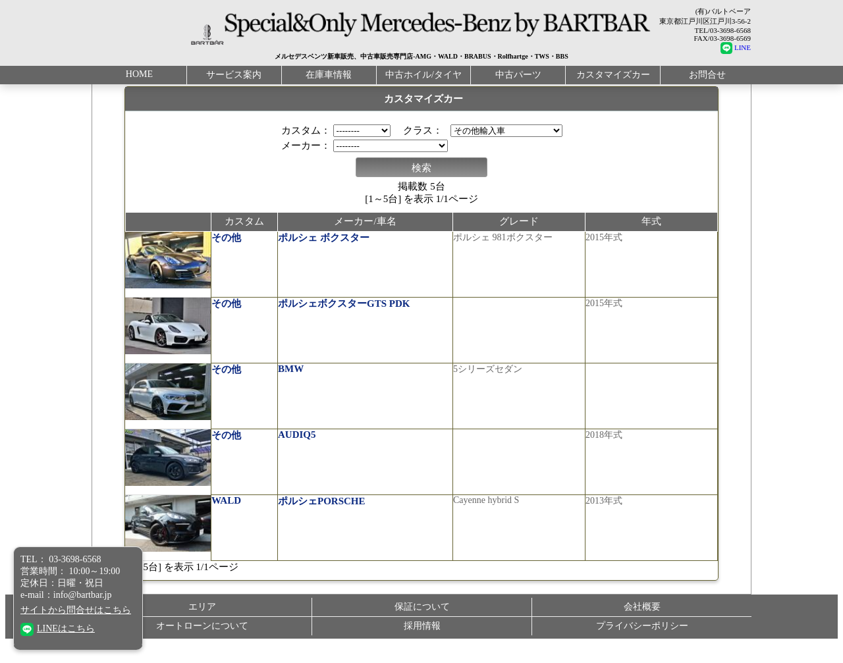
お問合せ (707, 71)
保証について (422, 615)
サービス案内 (233, 71)
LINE (736, 47)
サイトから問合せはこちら (75, 610)
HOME (139, 70)
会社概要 (642, 615)
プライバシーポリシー (642, 634)
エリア (202, 615)
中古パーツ (518, 71)
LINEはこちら (57, 628)
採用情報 (422, 634)
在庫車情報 (329, 71)
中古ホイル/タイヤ (423, 71)
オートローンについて (202, 634)
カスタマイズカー (613, 71)
